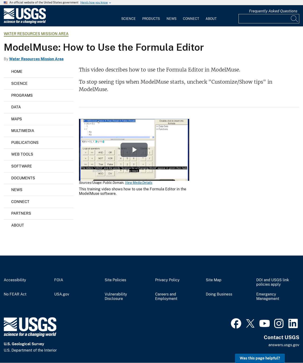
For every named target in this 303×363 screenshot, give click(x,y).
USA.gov (61, 294)
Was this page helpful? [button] (260, 358)
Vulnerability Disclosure (116, 296)
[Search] (294, 18)
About (211, 19)
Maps (16, 119)
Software (21, 166)
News (171, 19)
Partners (21, 213)
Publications (25, 142)
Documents (23, 178)
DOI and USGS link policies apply (272, 282)
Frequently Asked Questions (273, 11)
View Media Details (138, 183)
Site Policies (115, 280)
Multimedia (22, 130)
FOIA (58, 280)
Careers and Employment (166, 296)
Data (16, 107)
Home (16, 71)
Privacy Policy (167, 280)
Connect (191, 19)
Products (151, 19)
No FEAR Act (15, 294)
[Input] (269, 18)
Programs (22, 95)
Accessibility (15, 280)
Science (128, 19)
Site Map (213, 280)
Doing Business (219, 294)
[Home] (25, 22)
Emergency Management (267, 296)
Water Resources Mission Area (36, 34)
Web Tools (22, 154)
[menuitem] (128, 16)
